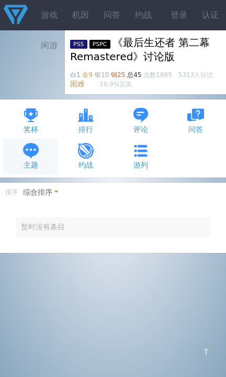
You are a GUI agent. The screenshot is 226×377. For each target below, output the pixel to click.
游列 (140, 155)
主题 (30, 155)
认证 (210, 15)
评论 (140, 120)
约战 (143, 15)
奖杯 (30, 120)
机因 (80, 15)
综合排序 (37, 192)
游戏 (49, 15)
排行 (85, 120)
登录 (179, 15)
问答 (112, 15)
